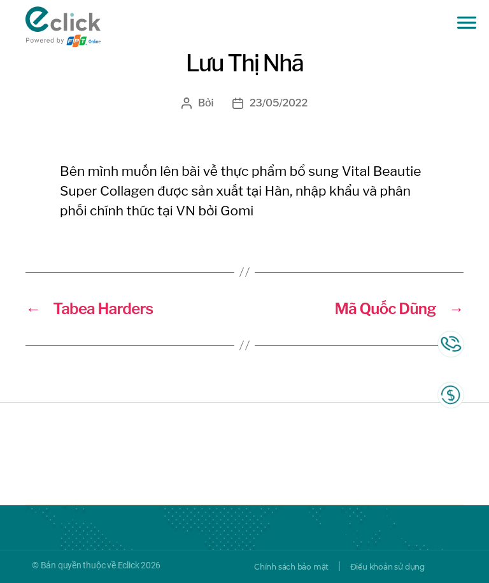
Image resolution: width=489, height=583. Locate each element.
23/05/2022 (279, 103)
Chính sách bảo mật (291, 567)
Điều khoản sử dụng (387, 567)
